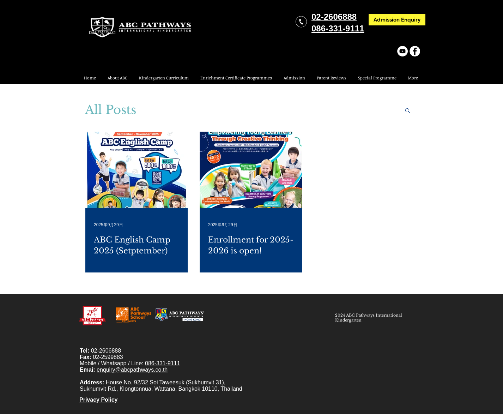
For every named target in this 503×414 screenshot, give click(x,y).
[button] (377, 78)
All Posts (110, 109)
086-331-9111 (162, 363)
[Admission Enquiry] (397, 19)
